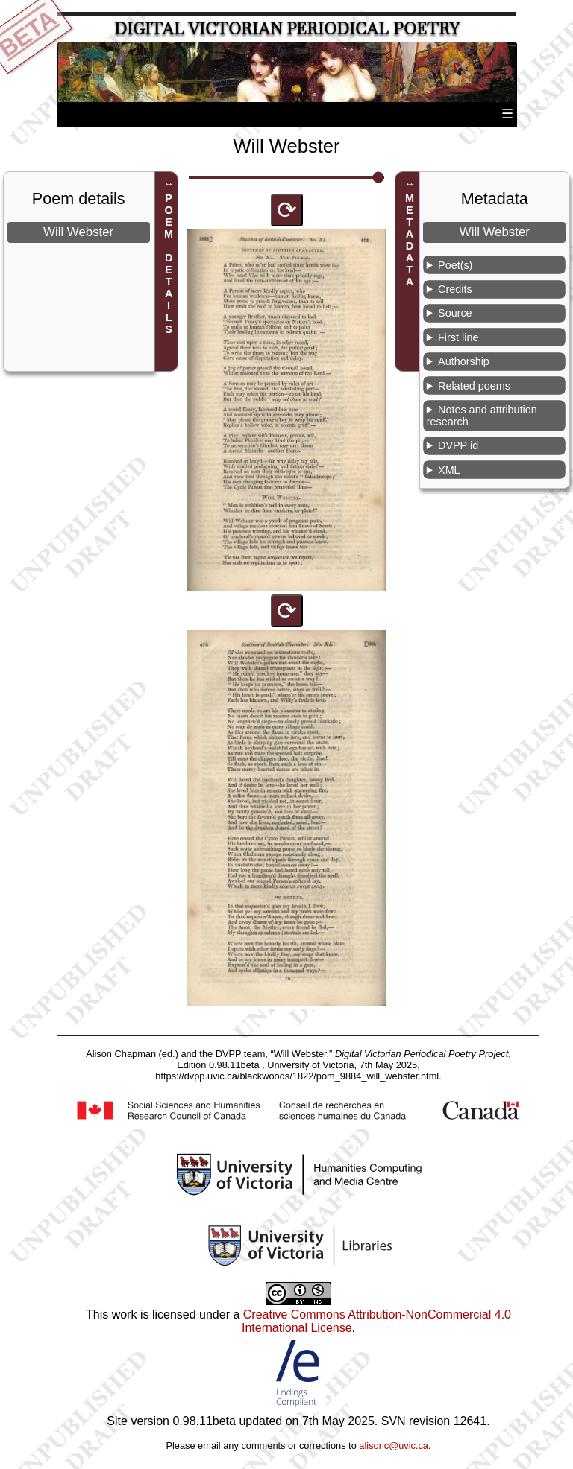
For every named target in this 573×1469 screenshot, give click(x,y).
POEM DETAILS (169, 263)
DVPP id (458, 445)
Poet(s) (455, 265)
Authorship (463, 361)
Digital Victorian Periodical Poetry (287, 29)
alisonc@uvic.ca (393, 1445)
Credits (455, 289)
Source (455, 313)
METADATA (410, 240)
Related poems (474, 386)
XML (449, 470)
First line (458, 337)
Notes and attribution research (482, 416)
